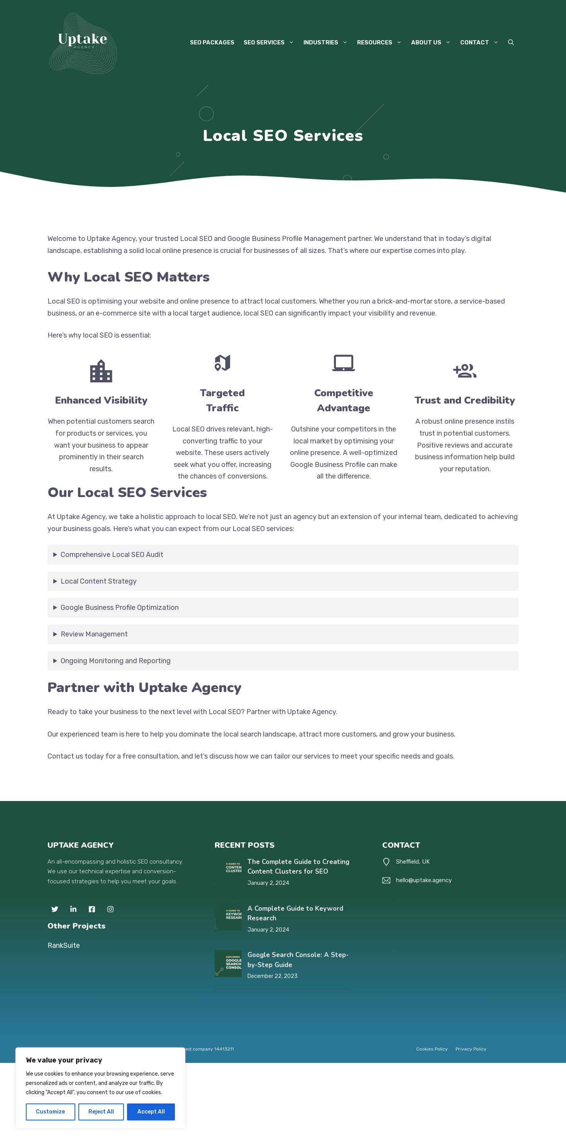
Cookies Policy (432, 1049)
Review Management (94, 634)
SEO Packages (212, 42)
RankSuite (63, 945)
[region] (100, 1088)
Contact (481, 42)
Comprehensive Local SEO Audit (112, 554)
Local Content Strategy (99, 581)
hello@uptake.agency (424, 880)
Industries (327, 42)
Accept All (151, 1111)
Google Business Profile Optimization (120, 607)
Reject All (101, 1111)
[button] (511, 42)
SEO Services (271, 42)
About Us (433, 42)
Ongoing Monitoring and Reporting (116, 661)
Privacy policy (471, 1049)
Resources (382, 42)
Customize (50, 1111)
